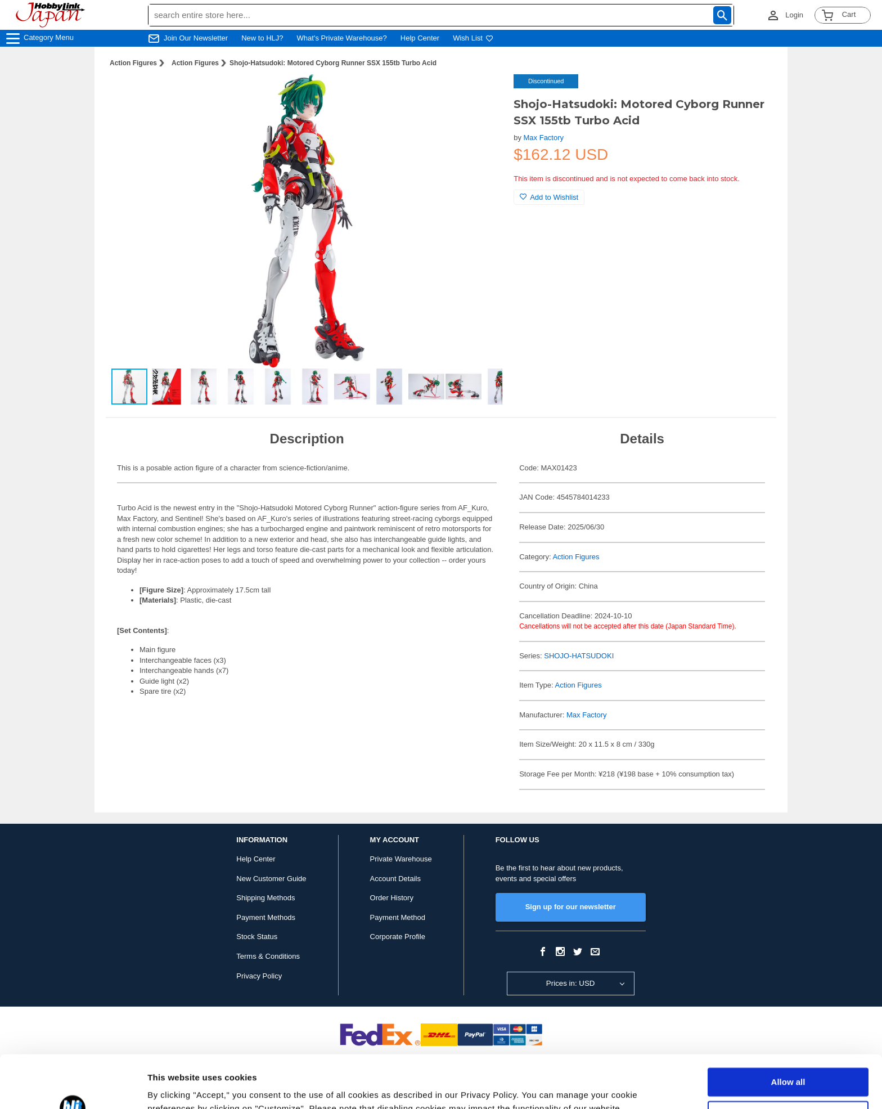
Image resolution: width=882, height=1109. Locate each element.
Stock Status (256, 936)
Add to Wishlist (549, 197)
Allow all (788, 1029)
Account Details (395, 878)
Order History (391, 898)
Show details (173, 1087)
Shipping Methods (265, 898)
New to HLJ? (262, 38)
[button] (482, 95)
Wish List (473, 38)
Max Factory (544, 137)
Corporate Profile (397, 936)
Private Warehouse (401, 859)
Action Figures (133, 63)
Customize (788, 1062)
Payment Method (397, 917)
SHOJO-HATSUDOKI (579, 656)
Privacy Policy (259, 976)
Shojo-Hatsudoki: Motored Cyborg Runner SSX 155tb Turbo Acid (333, 63)
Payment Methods (265, 917)
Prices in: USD (570, 983)
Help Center (419, 38)
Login (794, 15)
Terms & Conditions (268, 956)
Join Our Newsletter (196, 38)
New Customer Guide (271, 878)
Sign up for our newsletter (570, 907)
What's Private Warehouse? (342, 38)
